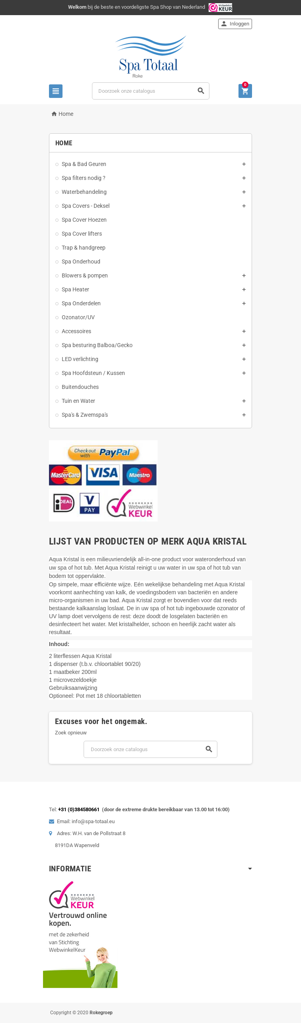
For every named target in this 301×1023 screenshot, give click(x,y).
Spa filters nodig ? (84, 178)
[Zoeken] (150, 91)
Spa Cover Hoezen (84, 220)
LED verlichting (80, 359)
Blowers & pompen (85, 275)
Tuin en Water (78, 401)
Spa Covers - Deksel (85, 206)
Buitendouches (80, 387)
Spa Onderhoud (81, 261)
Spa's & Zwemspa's (85, 415)
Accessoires (76, 331)
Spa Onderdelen (81, 303)
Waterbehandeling (84, 192)
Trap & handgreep (84, 247)
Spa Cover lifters (82, 233)
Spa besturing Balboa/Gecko (97, 345)
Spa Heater (75, 289)
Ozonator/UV (78, 317)
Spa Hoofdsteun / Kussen (93, 373)
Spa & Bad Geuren (84, 164)
